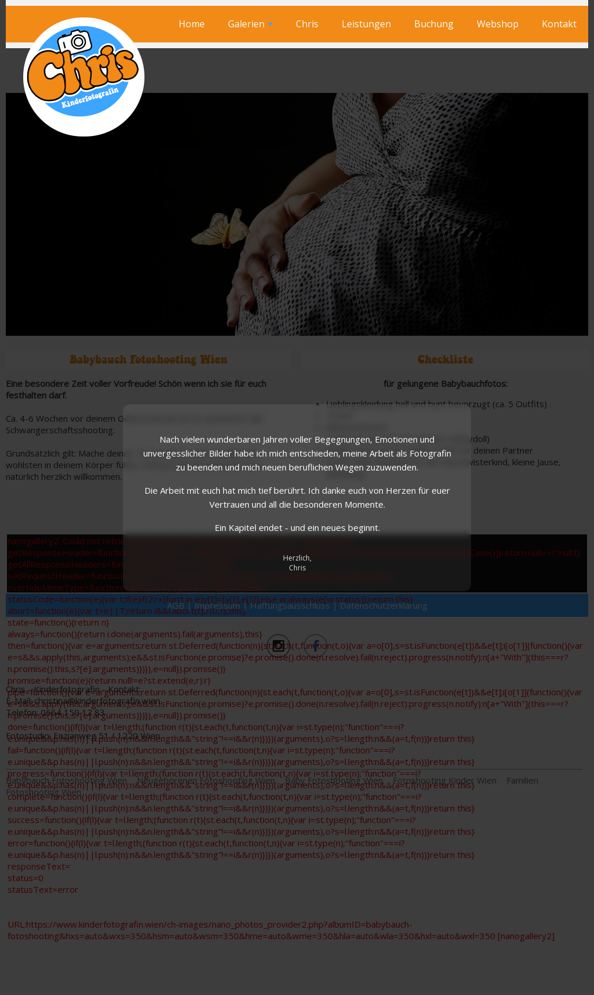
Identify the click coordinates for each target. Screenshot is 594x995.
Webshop (498, 23)
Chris (307, 23)
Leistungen (366, 23)
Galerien (250, 23)
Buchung (434, 23)
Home (192, 23)
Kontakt (559, 23)
